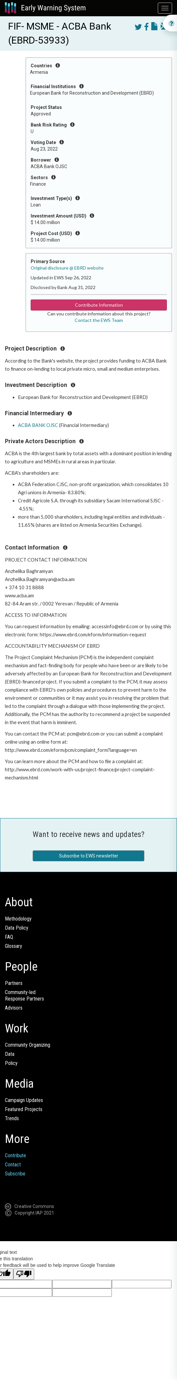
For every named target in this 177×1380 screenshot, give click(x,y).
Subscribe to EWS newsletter (88, 855)
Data (9, 1054)
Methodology (18, 919)
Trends (12, 1118)
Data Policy (16, 928)
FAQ (9, 937)
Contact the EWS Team (99, 320)
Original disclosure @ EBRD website (67, 268)
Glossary (13, 946)
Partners (13, 983)
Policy (11, 1063)
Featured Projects (23, 1109)
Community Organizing (27, 1045)
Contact (13, 1164)
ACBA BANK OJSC (38, 425)
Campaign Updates (24, 1100)
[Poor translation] (23, 1274)
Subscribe (15, 1174)
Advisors (13, 1008)
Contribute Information (99, 305)
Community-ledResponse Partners (24, 995)
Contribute (15, 1155)
